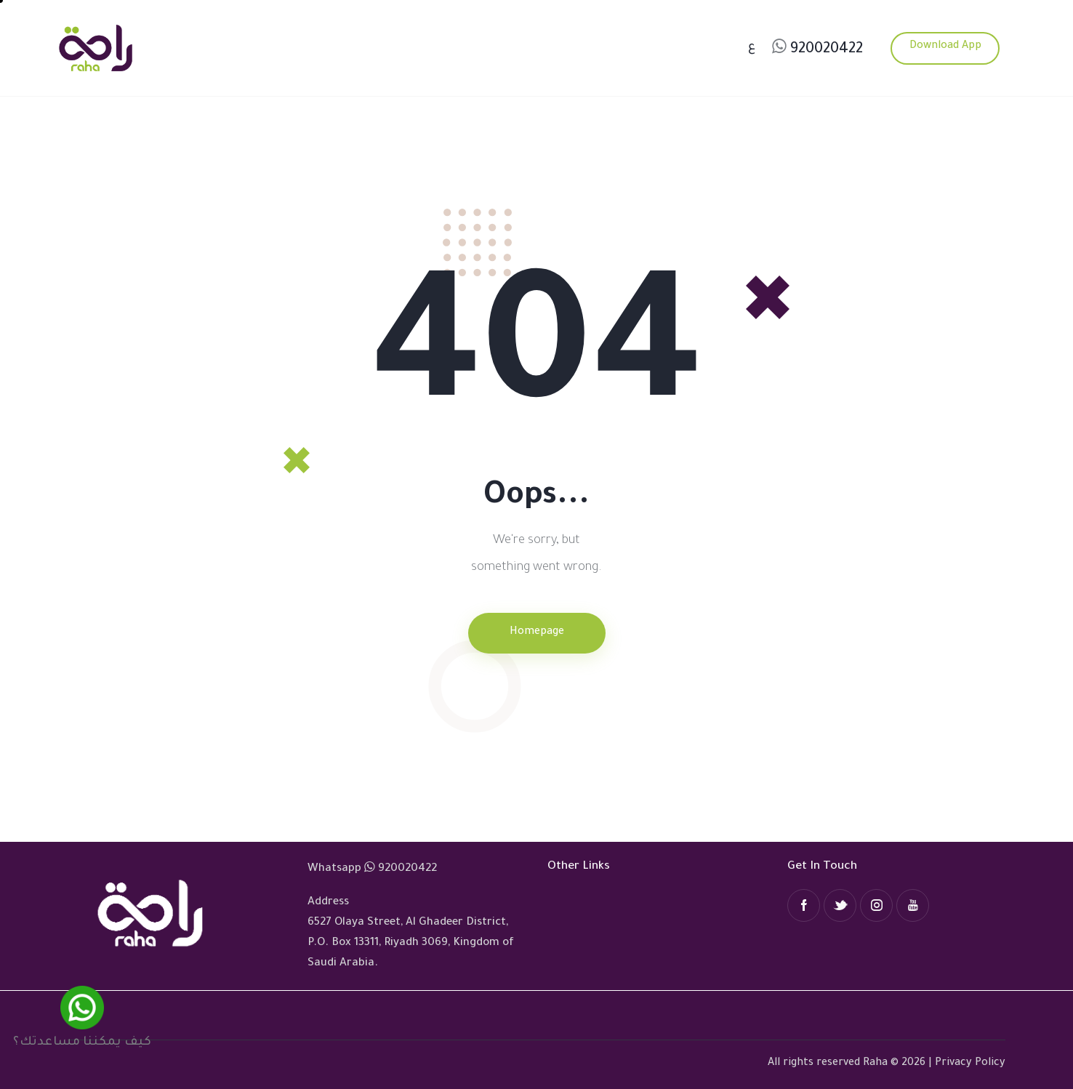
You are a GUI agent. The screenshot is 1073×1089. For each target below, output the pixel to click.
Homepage (537, 632)
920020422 (826, 50)
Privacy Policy (970, 1063)
